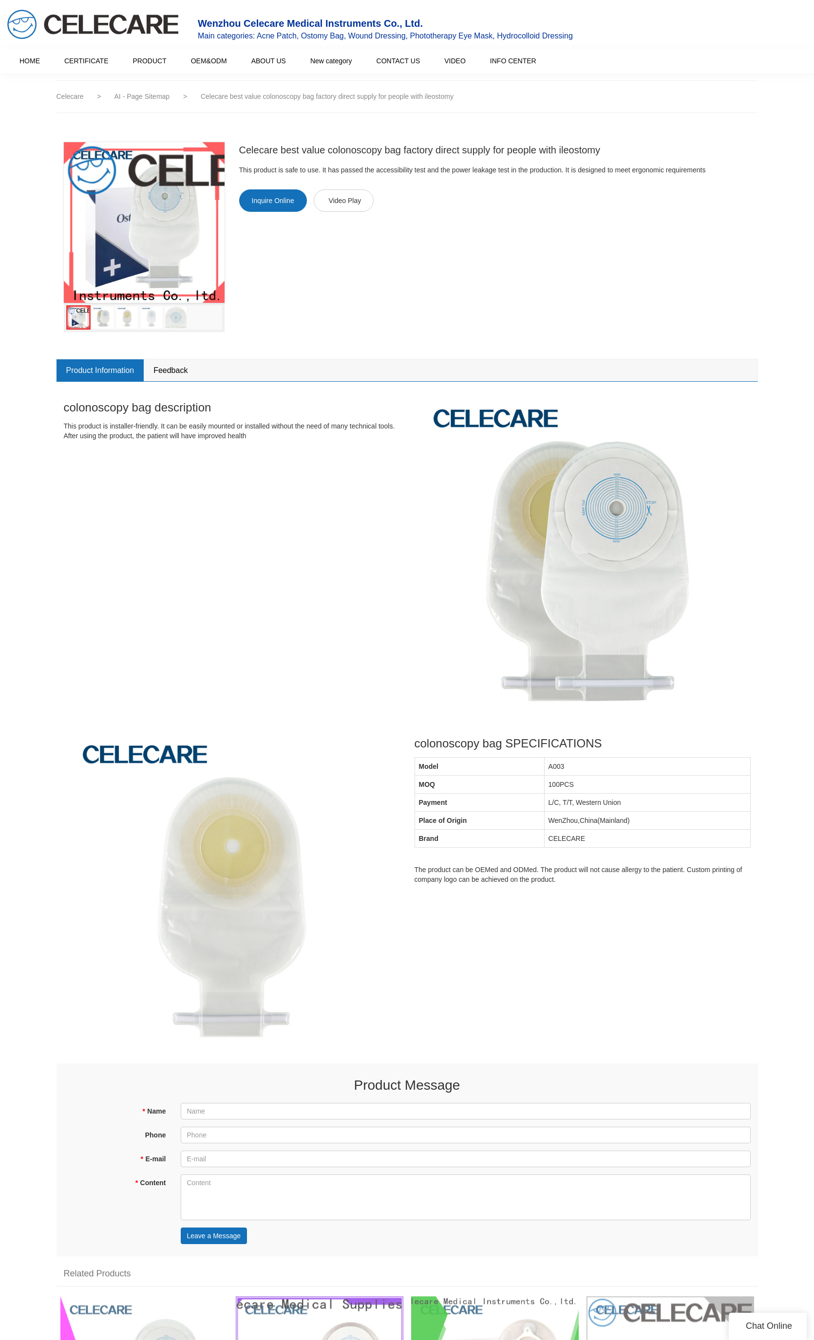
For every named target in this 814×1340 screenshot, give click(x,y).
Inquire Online (273, 201)
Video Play (345, 201)
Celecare (70, 96)
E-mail (153, 1159)
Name (154, 1111)
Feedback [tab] (170, 370)
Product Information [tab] (100, 370)
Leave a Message (214, 1236)
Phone (155, 1135)
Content (150, 1183)
